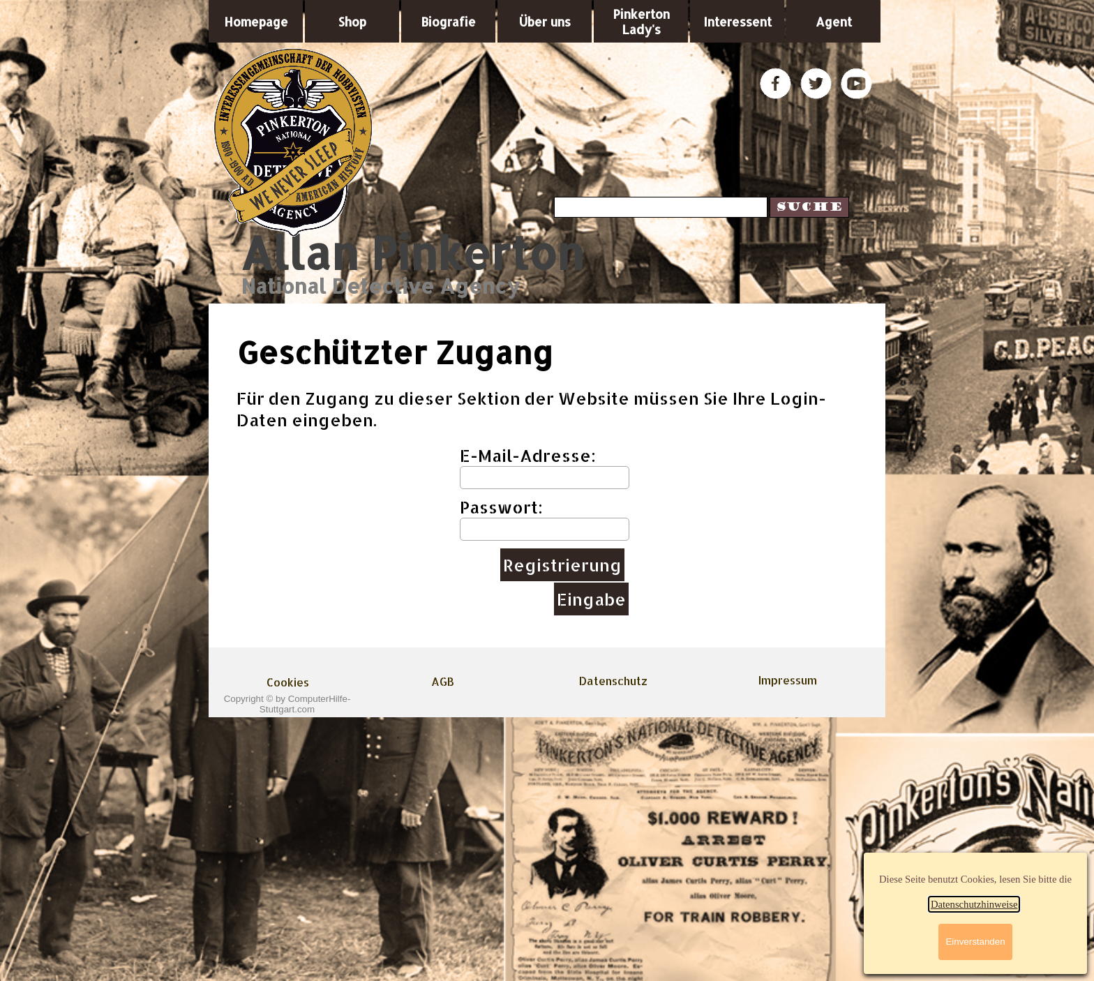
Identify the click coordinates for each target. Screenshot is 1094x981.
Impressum (787, 680)
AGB (442, 681)
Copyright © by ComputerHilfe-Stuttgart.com (287, 704)
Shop (352, 21)
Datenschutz (613, 680)
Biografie (448, 21)
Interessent (737, 21)
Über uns (545, 21)
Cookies (288, 682)
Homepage (256, 21)
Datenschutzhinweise (974, 904)
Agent (834, 21)
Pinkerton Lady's (641, 21)
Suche (809, 207)
